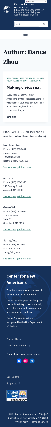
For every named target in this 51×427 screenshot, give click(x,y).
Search (16, 19)
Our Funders (13, 376)
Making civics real (24, 87)
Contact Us (12, 339)
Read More (14, 117)
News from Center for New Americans (25, 78)
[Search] (43, 24)
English (30, 2)
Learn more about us (17, 345)
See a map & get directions (17, 167)
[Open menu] (25, 36)
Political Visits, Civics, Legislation (24, 81)
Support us (12, 383)
